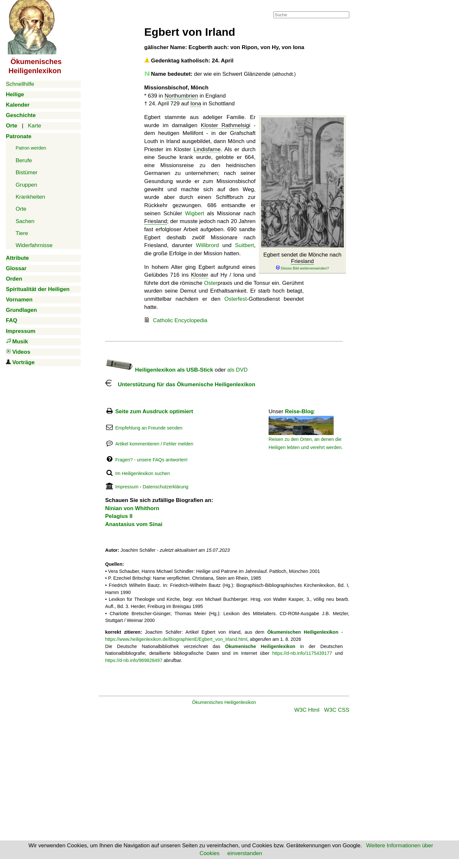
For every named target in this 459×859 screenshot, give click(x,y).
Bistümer (26, 172)
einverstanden (244, 853)
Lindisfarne (207, 149)
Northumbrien (181, 96)
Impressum (126, 486)
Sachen (25, 221)
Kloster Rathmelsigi (225, 125)
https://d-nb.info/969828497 (133, 660)
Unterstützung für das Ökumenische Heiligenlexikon (180, 384)
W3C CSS (336, 710)
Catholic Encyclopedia (180, 320)
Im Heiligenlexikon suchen (142, 473)
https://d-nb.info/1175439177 (302, 653)
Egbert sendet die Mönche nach (302, 261)
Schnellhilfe (20, 84)
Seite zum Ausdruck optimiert (154, 411)
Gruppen (26, 185)
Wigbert (194, 213)
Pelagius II (118, 516)
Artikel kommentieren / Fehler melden (154, 443)
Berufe (24, 160)
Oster (211, 283)
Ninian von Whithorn (132, 508)
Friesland (302, 261)
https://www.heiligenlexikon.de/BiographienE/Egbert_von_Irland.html (176, 639)
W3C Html (306, 710)
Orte (21, 209)
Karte (34, 126)
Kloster (199, 275)
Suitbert (244, 245)
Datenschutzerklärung (165, 486)
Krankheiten (30, 197)
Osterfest (235, 299)
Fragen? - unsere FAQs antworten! (151, 459)
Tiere (22, 233)
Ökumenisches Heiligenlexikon (224, 702)
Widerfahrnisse (34, 245)
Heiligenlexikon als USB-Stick (159, 370)
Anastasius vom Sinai (133, 524)
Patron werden (31, 148)
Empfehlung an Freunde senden (148, 427)
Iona (195, 103)
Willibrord (207, 245)
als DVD (237, 370)
